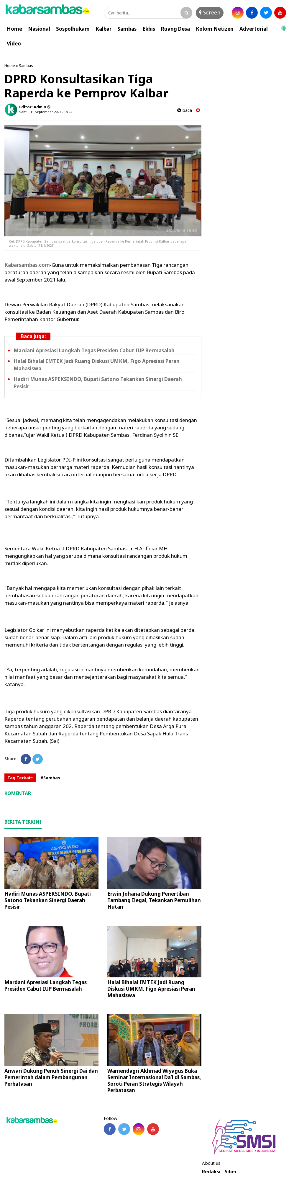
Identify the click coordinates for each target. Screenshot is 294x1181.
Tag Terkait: (20, 778)
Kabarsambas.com (27, 264)
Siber (231, 1172)
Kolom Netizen (215, 28)
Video (14, 43)
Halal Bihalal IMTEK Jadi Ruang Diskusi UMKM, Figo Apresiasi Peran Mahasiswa (151, 989)
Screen (209, 12)
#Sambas (50, 778)
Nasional (39, 28)
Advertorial (253, 28)
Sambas (127, 28)
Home (14, 28)
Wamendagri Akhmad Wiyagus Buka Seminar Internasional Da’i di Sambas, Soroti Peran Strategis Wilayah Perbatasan (154, 1080)
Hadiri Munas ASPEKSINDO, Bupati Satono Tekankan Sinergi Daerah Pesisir (47, 900)
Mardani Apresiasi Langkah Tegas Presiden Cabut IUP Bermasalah (94, 350)
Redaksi (211, 1172)
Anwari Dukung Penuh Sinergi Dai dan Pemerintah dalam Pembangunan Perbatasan (51, 1077)
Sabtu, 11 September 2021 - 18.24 (45, 111)
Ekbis (148, 28)
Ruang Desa (175, 28)
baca (184, 110)
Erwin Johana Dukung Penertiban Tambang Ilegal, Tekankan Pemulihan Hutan (154, 900)
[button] (284, 26)
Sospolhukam (73, 28)
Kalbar (103, 28)
